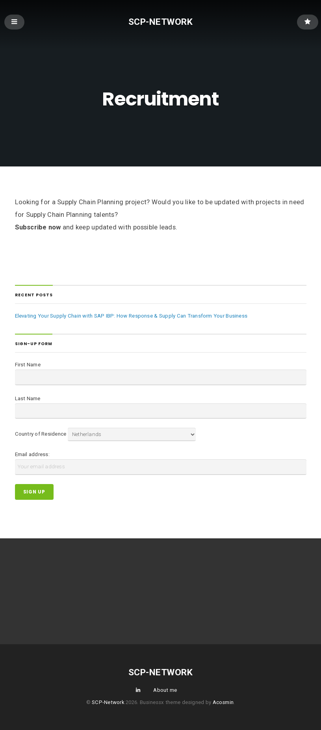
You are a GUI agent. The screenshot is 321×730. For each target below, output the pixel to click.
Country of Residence (41, 434)
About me (165, 690)
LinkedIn (137, 689)
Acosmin (223, 702)
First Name (28, 365)
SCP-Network (160, 21)
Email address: (32, 454)
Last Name (28, 398)
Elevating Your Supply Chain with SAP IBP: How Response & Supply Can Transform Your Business (131, 316)
